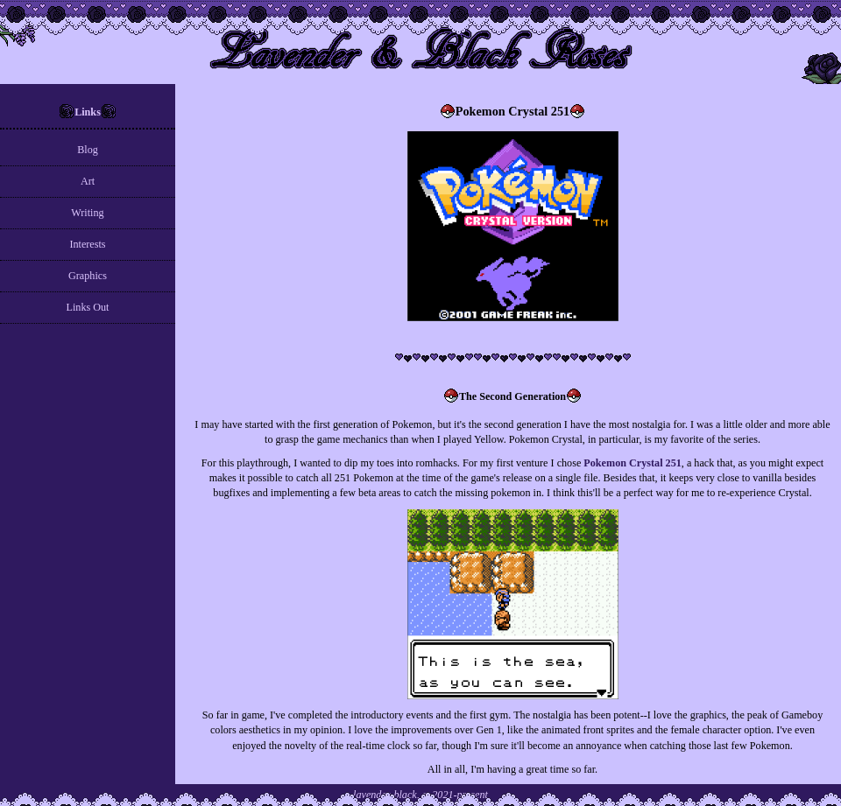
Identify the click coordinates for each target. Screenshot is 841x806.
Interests (87, 244)
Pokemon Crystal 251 (632, 463)
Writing (87, 213)
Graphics (87, 276)
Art (88, 181)
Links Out (88, 307)
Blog (87, 150)
